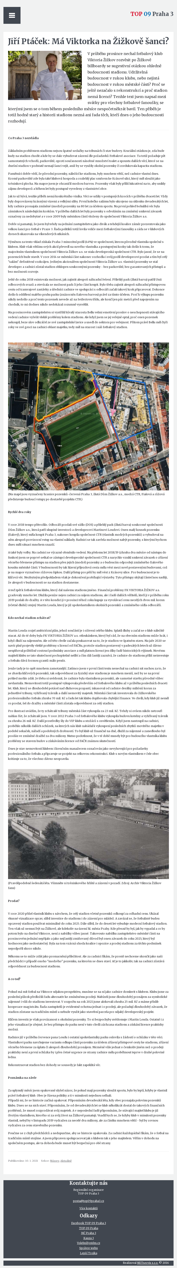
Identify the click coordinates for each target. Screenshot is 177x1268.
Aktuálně (66, 1160)
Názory (54, 1160)
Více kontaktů (89, 1208)
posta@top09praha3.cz (88, 1201)
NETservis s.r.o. (147, 1263)
